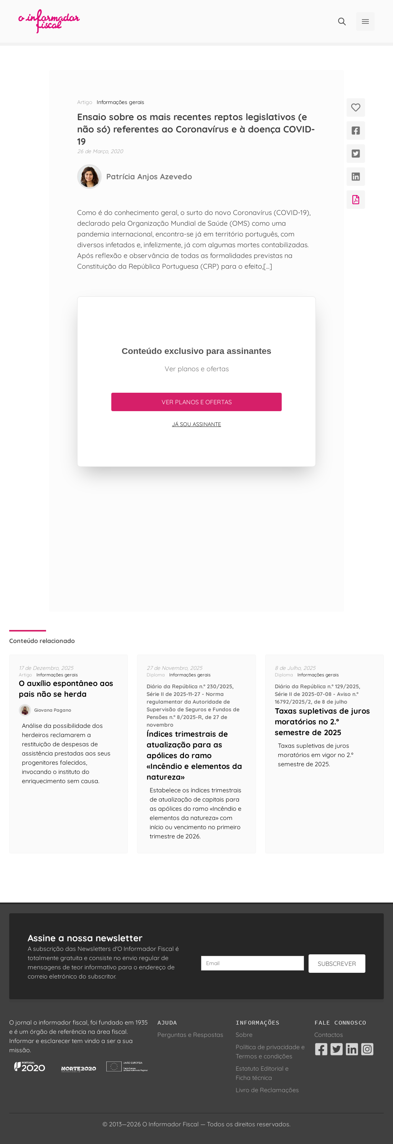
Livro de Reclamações (267, 1090)
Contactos (328, 1034)
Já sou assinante (196, 424)
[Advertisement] (196, 539)
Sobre (244, 1034)
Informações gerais (120, 102)
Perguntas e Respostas (190, 1034)
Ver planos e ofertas (197, 402)
